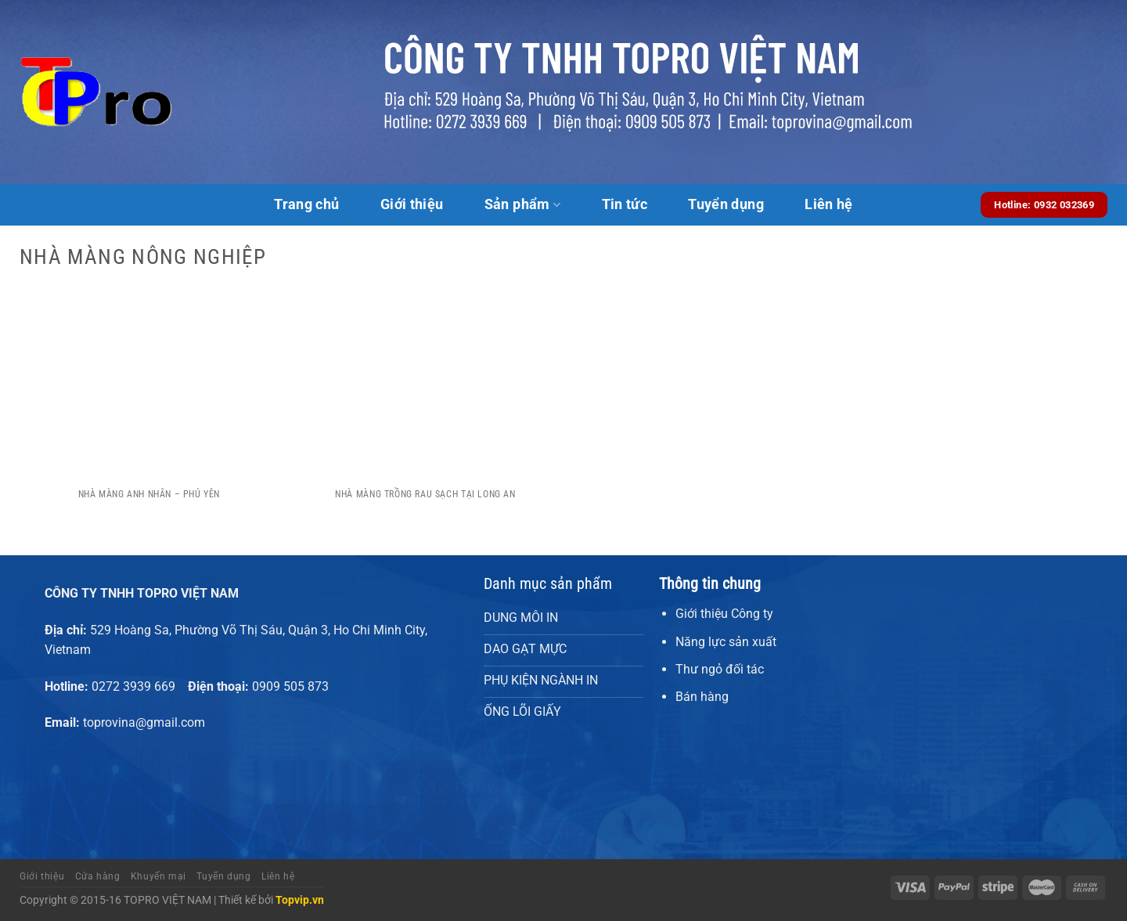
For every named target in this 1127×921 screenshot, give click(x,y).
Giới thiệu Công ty (724, 613)
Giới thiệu (412, 204)
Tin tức (624, 204)
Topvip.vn (299, 900)
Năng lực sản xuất (725, 641)
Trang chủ (306, 204)
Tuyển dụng (726, 204)
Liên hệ (828, 204)
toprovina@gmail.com (144, 722)
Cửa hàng (98, 876)
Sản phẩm (522, 204)
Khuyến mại (158, 876)
